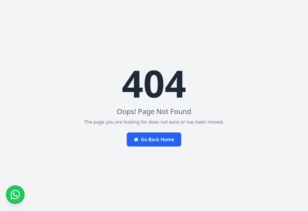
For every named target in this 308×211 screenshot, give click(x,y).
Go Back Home (154, 139)
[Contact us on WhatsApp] (15, 194)
